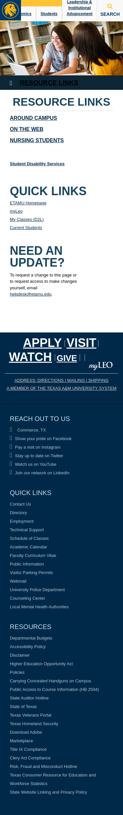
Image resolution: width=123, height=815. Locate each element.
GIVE (67, 358)
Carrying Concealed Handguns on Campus (50, 680)
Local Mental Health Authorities (39, 606)
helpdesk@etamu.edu (30, 294)
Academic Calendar (28, 546)
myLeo (16, 211)
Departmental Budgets (31, 638)
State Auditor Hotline (29, 698)
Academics (20, 14)
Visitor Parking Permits (31, 572)
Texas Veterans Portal (30, 715)
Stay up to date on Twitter (36, 455)
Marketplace (21, 740)
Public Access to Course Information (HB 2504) (54, 689)
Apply (42, 343)
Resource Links (49, 82)
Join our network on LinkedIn (40, 472)
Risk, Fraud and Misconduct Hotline (43, 766)
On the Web (26, 129)
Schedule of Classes (29, 538)
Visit (81, 343)
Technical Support (27, 529)
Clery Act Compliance (30, 757)
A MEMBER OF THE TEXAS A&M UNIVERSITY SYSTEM (61, 388)
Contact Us (20, 504)
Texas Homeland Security (34, 723)
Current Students (26, 227)
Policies (17, 672)
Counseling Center (27, 598)
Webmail (18, 581)
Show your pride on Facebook (41, 438)
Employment (21, 521)
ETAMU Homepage (28, 202)
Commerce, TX (28, 430)
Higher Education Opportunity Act (41, 663)
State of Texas (23, 706)
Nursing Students (37, 140)
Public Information (27, 564)
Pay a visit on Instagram (35, 447)
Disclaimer (20, 655)
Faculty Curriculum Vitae (33, 555)
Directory (18, 512)
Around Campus (33, 118)
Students (49, 14)
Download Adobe (26, 732)
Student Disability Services (37, 163)
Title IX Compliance (28, 749)
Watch (30, 357)
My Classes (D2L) (27, 219)
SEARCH (110, 10)
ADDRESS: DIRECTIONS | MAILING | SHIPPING (61, 380)
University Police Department (37, 589)
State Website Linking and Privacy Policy (48, 792)
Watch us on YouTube (33, 464)
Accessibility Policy (28, 646)
